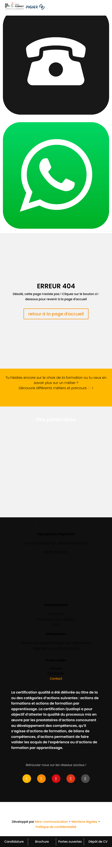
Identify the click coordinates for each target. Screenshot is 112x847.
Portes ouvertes (70, 841)
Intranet (56, 668)
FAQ (56, 624)
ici (89, 388)
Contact (56, 678)
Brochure (42, 841)
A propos (56, 613)
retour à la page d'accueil (56, 314)
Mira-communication (51, 822)
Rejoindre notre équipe (56, 619)
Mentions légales (84, 822)
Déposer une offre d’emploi (56, 648)
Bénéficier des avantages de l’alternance (56, 642)
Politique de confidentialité (56, 827)
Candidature (14, 841)
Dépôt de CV (97, 841)
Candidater (56, 673)
